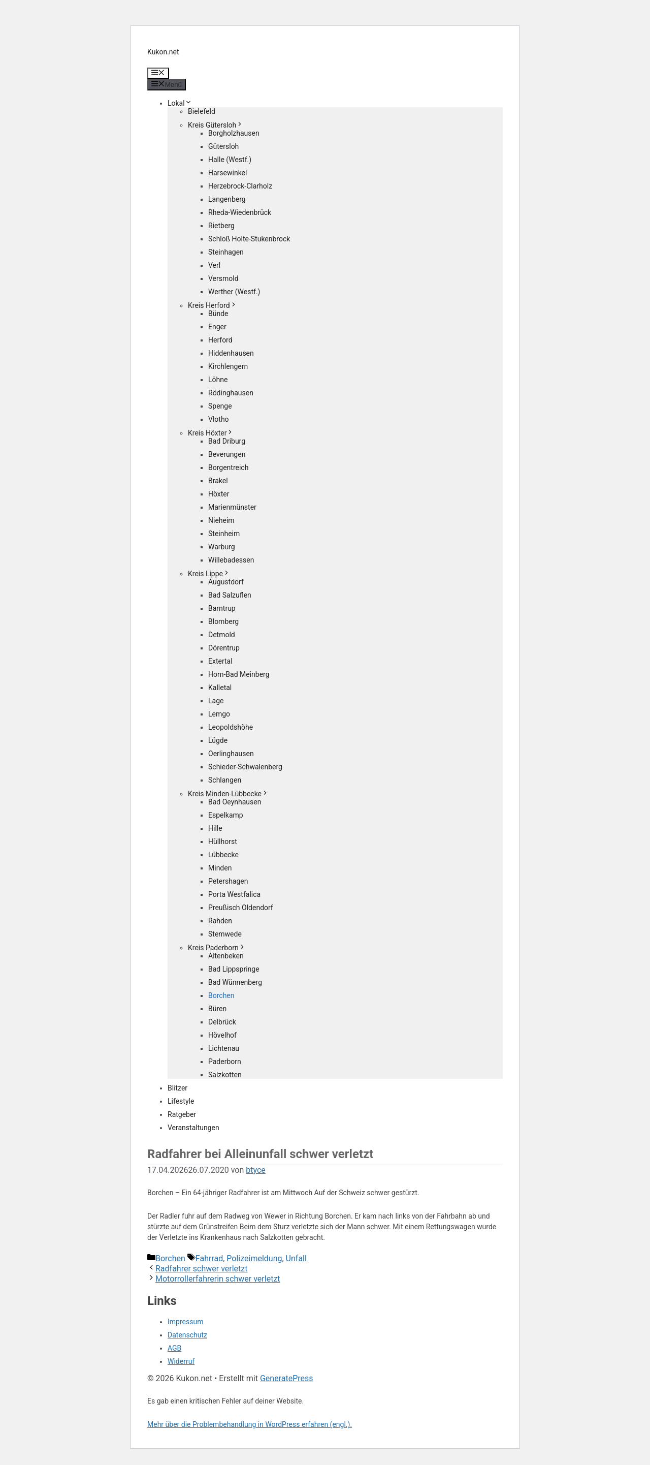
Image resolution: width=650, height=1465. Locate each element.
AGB (174, 1348)
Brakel (218, 481)
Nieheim (221, 520)
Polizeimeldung (254, 1258)
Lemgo (219, 714)
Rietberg (221, 226)
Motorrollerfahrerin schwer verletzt (217, 1279)
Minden (220, 868)
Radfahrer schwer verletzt (201, 1268)
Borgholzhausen (233, 133)
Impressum (185, 1322)
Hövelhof (222, 1035)
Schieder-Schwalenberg (245, 767)
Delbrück (222, 1022)
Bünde (218, 313)
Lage (215, 701)
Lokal (180, 103)
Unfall (296, 1258)
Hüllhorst (222, 841)
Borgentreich (228, 467)
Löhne (218, 380)
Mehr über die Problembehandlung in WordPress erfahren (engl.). (249, 1424)
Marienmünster (232, 507)
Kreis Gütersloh (215, 125)
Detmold (221, 635)
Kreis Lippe (209, 574)
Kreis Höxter (211, 433)
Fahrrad (209, 1258)
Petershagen (228, 881)
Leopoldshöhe (230, 727)
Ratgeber (182, 1114)
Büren (217, 1009)
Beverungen (226, 454)
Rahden (220, 921)
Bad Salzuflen (229, 595)
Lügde (218, 740)
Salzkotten (225, 1075)
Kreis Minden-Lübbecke (228, 794)
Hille (215, 828)
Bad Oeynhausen (234, 802)
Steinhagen (226, 252)
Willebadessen (231, 560)
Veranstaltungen (193, 1128)
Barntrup (222, 608)
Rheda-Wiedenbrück (239, 212)
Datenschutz (187, 1335)
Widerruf (181, 1361)
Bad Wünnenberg (235, 982)
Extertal (220, 661)
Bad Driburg (226, 441)
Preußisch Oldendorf (240, 907)
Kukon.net (163, 52)
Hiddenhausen (231, 353)
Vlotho (218, 419)
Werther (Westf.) (234, 292)
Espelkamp (225, 815)
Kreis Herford (212, 305)
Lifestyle (181, 1101)
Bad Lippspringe (233, 969)
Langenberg (227, 199)
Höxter (219, 494)
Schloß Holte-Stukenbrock (249, 239)
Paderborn (224, 1061)
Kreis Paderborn (217, 948)
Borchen (221, 995)
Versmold (223, 278)
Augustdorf (226, 582)
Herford (220, 340)
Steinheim (224, 533)
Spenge (220, 406)
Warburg (221, 547)
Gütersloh (223, 146)
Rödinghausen (230, 393)
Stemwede (225, 934)
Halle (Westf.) (229, 159)
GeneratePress (286, 1378)
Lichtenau (223, 1048)
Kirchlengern (228, 366)
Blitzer (177, 1088)
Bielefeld (201, 111)
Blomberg (223, 621)
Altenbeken (226, 956)
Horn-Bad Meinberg (239, 674)
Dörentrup (224, 648)
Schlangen (224, 780)
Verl (214, 265)
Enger (217, 327)
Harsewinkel (227, 173)
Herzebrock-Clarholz (240, 186)
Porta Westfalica (234, 894)
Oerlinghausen (231, 754)
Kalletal (220, 687)
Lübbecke (223, 855)
